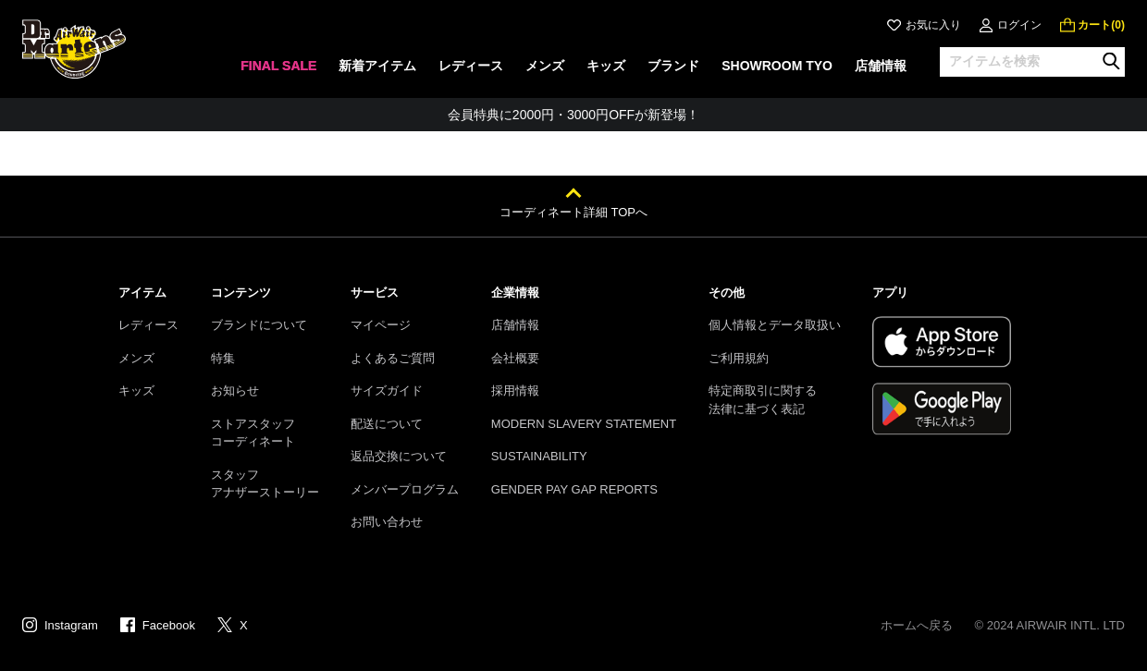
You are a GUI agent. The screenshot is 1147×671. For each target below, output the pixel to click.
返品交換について (399, 456)
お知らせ (235, 390)
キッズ (136, 390)
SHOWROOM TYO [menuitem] (777, 65)
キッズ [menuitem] (605, 65)
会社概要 (515, 358)
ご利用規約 (739, 358)
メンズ (136, 358)
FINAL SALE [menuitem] (278, 65)
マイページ (381, 325)
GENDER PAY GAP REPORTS (574, 489)
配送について (387, 424)
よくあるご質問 (393, 358)
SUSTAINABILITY (539, 456)
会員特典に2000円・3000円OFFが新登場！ (573, 114)
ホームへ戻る (917, 625)
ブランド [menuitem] (673, 65)
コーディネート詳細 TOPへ (574, 212)
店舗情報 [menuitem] (880, 65)
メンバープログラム (405, 489)
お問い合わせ (387, 522)
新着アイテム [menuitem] (377, 65)
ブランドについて (259, 325)
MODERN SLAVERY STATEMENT (583, 424)
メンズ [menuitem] (544, 65)
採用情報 (515, 390)
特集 (223, 358)
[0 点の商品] (1092, 25)
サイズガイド (387, 390)
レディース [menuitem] (470, 65)
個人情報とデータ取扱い (775, 325)
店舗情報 (515, 325)
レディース (148, 325)
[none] (278, 71)
